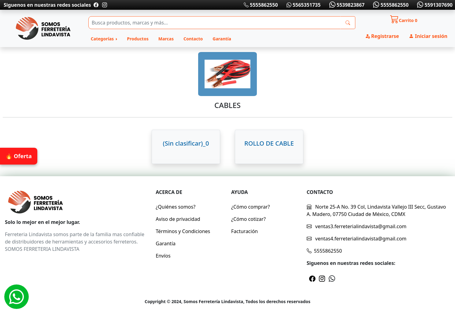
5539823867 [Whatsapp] (346, 5)
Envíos (163, 255)
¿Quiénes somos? (175, 206)
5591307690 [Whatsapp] (434, 5)
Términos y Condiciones (183, 231)
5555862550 (261, 5)
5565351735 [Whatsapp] (304, 5)
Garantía (222, 39)
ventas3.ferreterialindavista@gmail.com (357, 226)
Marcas (166, 39)
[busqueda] (347, 22)
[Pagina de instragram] (104, 5)
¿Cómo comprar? (250, 206)
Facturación (244, 231)
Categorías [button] (103, 39)
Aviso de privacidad (178, 219)
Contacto (193, 39)
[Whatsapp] (16, 297)
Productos (137, 39)
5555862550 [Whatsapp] (390, 5)
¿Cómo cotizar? (248, 219)
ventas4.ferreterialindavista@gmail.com (357, 238)
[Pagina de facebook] (96, 5)
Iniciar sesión (428, 36)
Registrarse (382, 36)
